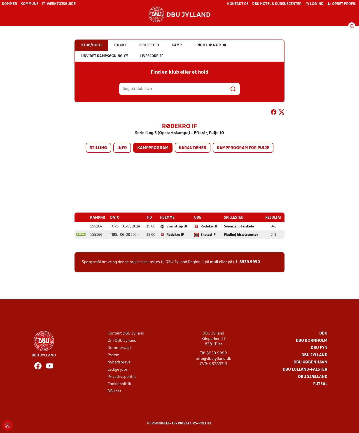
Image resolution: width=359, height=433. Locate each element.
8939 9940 (249, 262)
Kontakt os (238, 4)
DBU (323, 333)
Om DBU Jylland (121, 340)
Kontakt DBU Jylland (125, 333)
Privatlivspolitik (121, 377)
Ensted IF (208, 234)
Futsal (320, 384)
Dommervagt (119, 348)
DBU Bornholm (311, 340)
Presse (113, 355)
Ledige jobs (117, 369)
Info (122, 148)
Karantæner (192, 148)
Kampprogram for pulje (243, 148)
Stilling (98, 148)
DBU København (310, 362)
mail (214, 262)
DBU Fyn (319, 348)
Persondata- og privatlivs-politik (179, 423)
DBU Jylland (314, 355)
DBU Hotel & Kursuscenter (276, 4)
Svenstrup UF (177, 226)
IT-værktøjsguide (59, 4)
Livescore (151, 56)
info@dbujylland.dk (213, 358)
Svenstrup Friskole (239, 226)
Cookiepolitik (119, 384)
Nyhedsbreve (119, 362)
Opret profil (341, 4)
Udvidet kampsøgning (104, 56)
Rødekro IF (209, 226)
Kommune (29, 4)
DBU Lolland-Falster (305, 369)
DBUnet (114, 391)
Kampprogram (152, 148)
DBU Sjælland (312, 377)
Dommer (9, 4)
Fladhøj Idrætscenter (241, 234)
